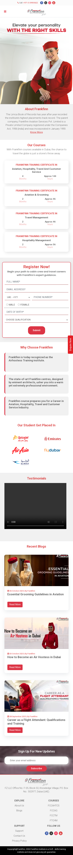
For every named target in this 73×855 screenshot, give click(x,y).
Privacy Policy (19, 840)
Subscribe (36, 768)
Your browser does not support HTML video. (35, 506)
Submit (36, 330)
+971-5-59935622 (30, 3)
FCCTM (53, 815)
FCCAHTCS (53, 805)
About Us (19, 805)
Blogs (19, 810)
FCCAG (53, 810)
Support (19, 830)
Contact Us (19, 835)
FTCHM (53, 820)
